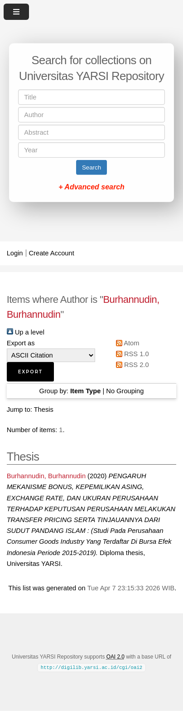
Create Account (51, 253)
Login (15, 253)
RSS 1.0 (131, 354)
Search (91, 167)
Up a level (25, 332)
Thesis (43, 409)
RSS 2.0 (131, 364)
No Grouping (125, 391)
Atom (126, 343)
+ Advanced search (91, 187)
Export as (21, 343)
